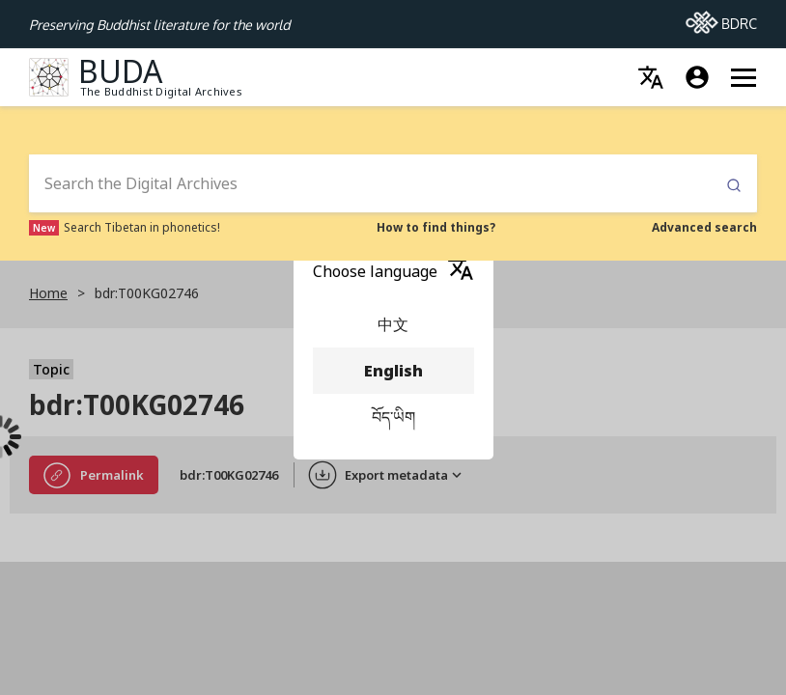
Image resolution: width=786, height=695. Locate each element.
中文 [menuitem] (393, 324)
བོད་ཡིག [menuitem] (393, 417)
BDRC (721, 18)
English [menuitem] (393, 371)
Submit (734, 186)
